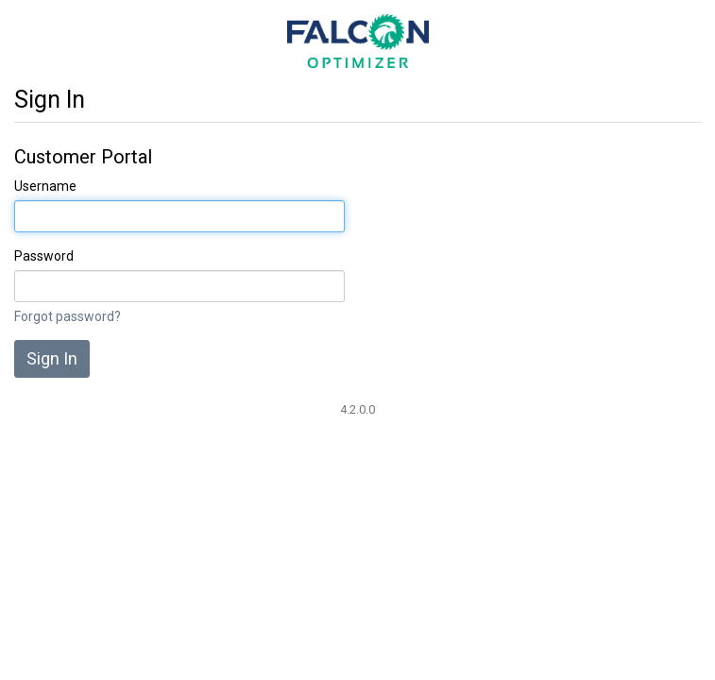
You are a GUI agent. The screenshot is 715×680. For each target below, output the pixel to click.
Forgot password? (67, 316)
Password (44, 256)
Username (45, 186)
